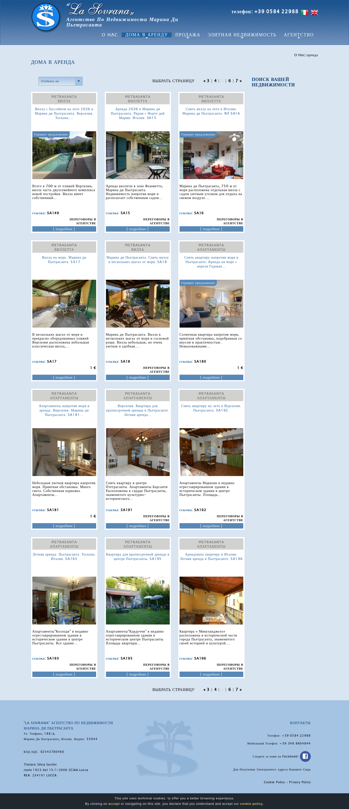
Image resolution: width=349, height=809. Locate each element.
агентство (299, 34)
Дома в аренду (146, 34)
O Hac (110, 34)
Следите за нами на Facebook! (281, 756)
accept (114, 804)
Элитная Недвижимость (242, 34)
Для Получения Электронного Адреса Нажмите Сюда (271, 769)
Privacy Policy (299, 782)
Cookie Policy (274, 782)
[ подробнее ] (64, 229)
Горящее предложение (51, 134)
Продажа (187, 34)
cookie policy (251, 804)
